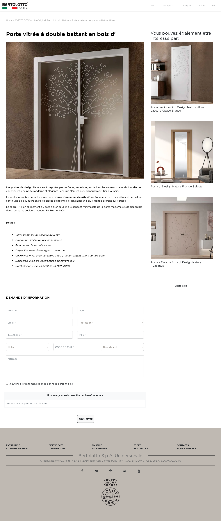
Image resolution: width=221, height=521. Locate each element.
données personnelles (60, 383)
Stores (202, 5)
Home (9, 20)
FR (213, 5)
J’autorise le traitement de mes (39, 383)
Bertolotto (181, 285)
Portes (153, 5)
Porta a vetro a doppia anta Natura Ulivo (93, 20)
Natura (66, 20)
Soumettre (86, 419)
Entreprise (168, 5)
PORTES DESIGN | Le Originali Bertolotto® (37, 20)
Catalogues (185, 5)
